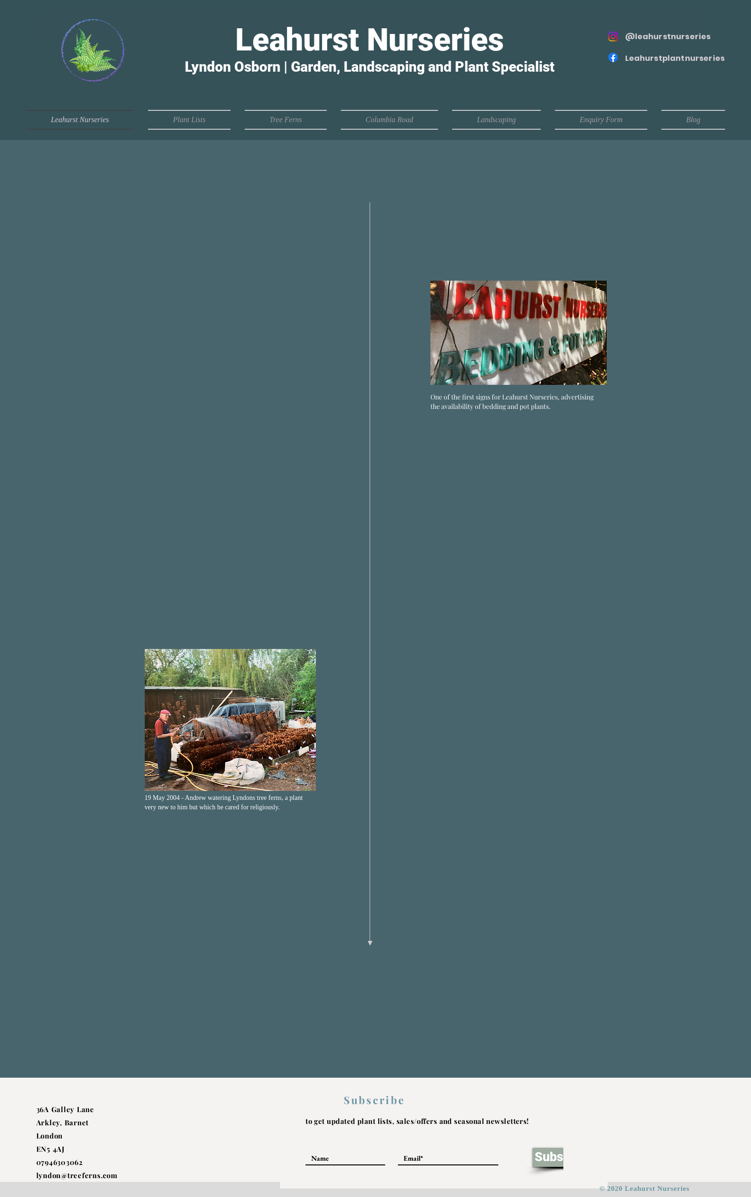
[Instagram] (613, 36)
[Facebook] (613, 57)
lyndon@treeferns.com (77, 1175)
